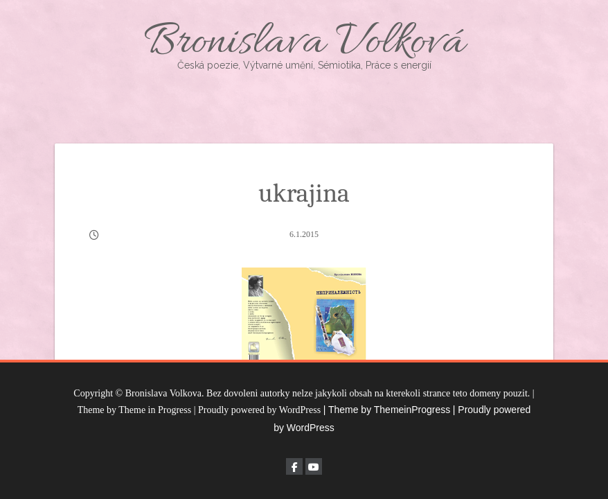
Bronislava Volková (304, 43)
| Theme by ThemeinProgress (387, 409)
